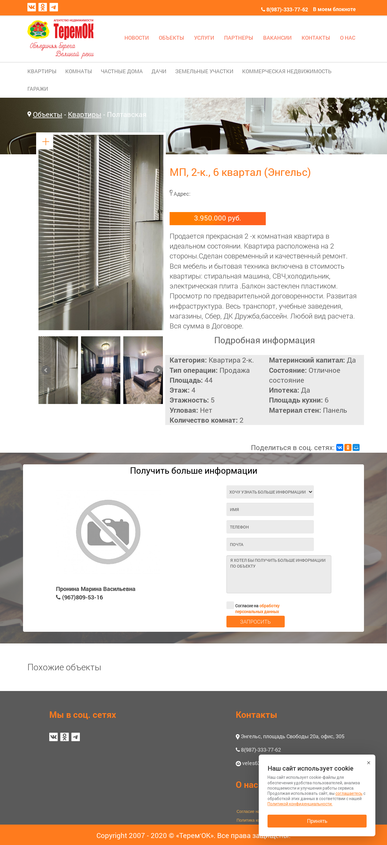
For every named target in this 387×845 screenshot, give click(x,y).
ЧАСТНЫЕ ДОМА (122, 71)
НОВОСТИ (136, 37)
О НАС (347, 37)
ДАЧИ (159, 71)
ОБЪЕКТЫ (171, 37)
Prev (46, 370)
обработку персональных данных (257, 608)
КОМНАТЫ (78, 71)
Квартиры (84, 114)
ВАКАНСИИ (277, 37)
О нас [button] (247, 784)
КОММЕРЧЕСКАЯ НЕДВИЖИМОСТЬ (286, 71)
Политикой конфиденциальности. (300, 804)
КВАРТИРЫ (42, 71)
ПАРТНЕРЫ (238, 37)
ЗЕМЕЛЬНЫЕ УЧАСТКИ (204, 71)
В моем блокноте (334, 9)
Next (158, 370)
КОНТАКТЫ (316, 37)
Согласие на (252, 605)
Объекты (47, 114)
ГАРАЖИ (37, 88)
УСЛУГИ (204, 37)
